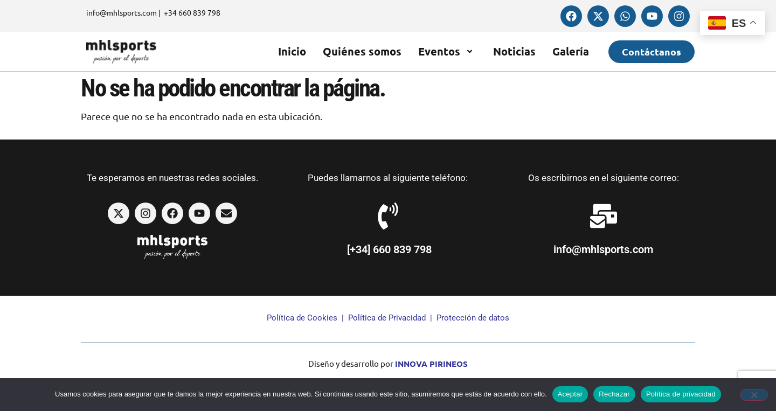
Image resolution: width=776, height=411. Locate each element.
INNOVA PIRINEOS (431, 363)
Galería (570, 51)
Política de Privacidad (387, 318)
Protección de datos (472, 318)
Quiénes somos (362, 51)
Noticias (514, 51)
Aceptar (570, 394)
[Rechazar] (754, 395)
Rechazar (614, 394)
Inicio (292, 51)
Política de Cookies (302, 318)
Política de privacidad (681, 394)
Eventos (447, 51)
